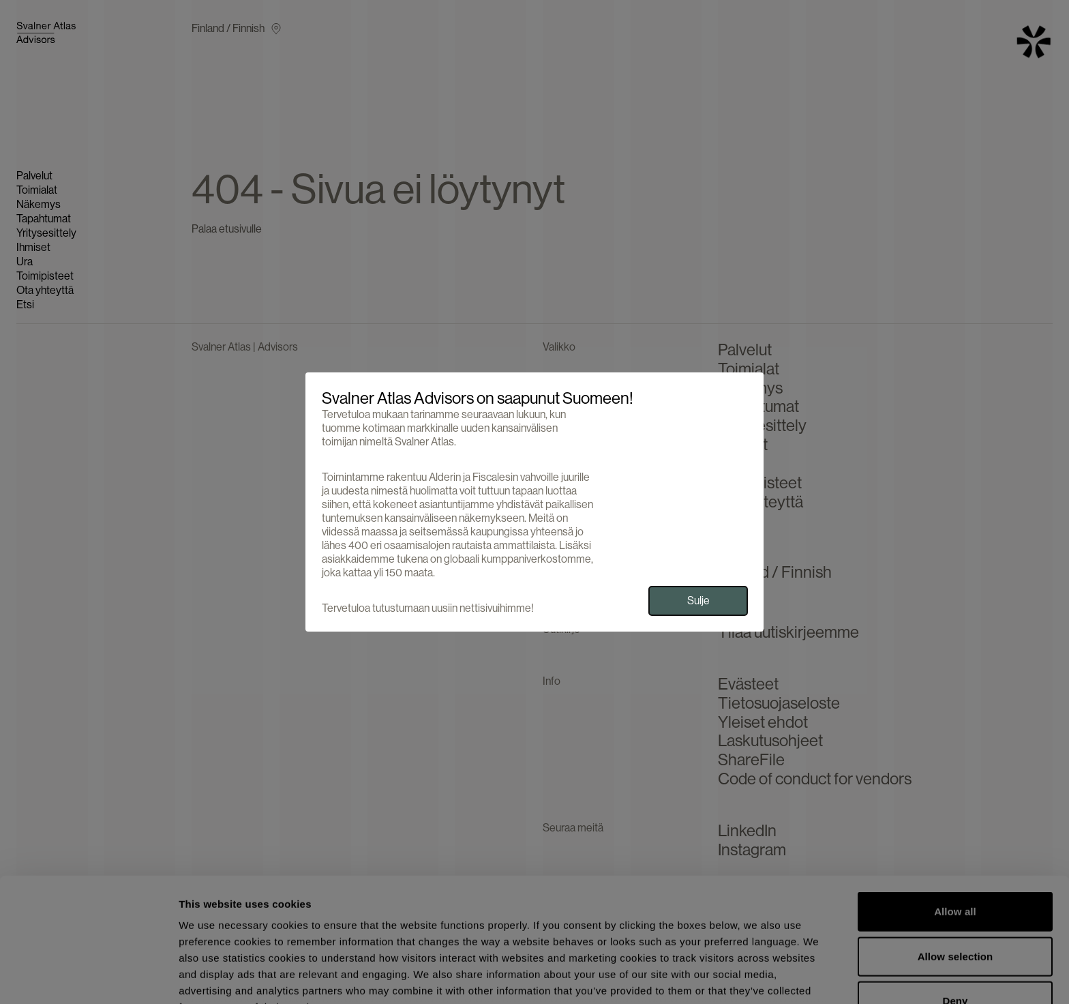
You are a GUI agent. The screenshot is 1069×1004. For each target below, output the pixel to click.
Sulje (698, 600)
